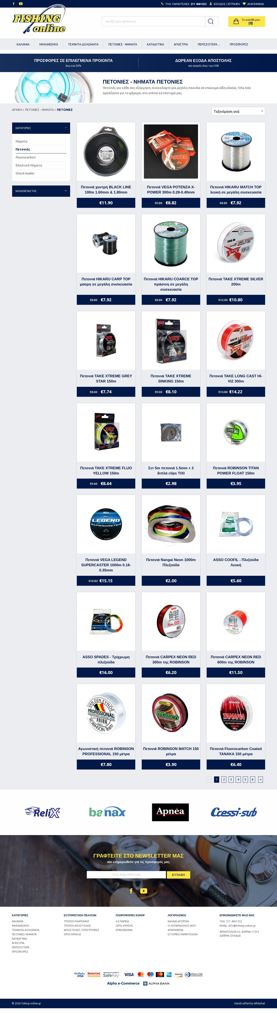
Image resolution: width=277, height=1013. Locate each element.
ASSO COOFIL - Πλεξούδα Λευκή (236, 567)
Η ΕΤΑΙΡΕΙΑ (122, 925)
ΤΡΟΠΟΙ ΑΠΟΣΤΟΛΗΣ (77, 930)
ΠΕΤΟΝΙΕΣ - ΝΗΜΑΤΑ (122, 44)
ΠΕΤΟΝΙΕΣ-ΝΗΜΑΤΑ (24, 938)
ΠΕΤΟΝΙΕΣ (65, 114)
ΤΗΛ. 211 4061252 (231, 925)
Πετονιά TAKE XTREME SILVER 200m (236, 286)
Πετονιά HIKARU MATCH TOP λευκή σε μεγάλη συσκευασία (236, 194)
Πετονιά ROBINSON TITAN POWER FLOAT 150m (236, 475)
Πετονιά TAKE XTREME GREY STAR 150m (106, 383)
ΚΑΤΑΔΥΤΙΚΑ (155, 44)
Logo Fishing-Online (39, 21)
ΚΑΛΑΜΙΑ (23, 44)
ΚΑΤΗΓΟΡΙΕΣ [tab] (23, 132)
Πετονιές (23, 154)
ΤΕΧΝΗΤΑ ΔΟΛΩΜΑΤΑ (83, 44)
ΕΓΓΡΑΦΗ (234, 3)
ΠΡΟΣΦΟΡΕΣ (239, 44)
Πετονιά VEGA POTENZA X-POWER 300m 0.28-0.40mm (171, 194)
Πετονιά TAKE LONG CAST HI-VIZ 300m (235, 383)
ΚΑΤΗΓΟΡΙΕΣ (20, 919)
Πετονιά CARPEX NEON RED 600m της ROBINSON (236, 664)
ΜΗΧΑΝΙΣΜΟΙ (48, 44)
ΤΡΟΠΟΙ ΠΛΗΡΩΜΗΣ (76, 925)
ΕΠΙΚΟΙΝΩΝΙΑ (124, 934)
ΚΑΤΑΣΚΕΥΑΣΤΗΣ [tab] (26, 195)
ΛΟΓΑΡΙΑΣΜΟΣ (177, 919)
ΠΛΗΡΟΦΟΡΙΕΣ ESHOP (130, 919)
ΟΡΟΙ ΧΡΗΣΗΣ (72, 938)
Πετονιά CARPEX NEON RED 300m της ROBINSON (171, 664)
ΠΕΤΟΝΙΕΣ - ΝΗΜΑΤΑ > (40, 114)
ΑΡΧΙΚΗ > (18, 114)
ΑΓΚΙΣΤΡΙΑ (181, 44)
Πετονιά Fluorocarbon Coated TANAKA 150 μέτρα (236, 756)
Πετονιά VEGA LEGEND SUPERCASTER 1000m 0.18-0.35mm (106, 570)
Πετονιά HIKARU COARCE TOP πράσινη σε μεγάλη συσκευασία (171, 289)
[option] (43, 817)
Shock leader (25, 178)
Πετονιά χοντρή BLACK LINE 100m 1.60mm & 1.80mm (106, 194)
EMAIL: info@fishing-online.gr (238, 930)
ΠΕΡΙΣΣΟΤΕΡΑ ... (209, 44)
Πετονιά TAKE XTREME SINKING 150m (171, 383)
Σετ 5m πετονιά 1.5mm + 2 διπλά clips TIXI (171, 475)
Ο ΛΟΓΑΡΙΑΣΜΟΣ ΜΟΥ (182, 930)
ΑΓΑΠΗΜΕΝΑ (175, 934)
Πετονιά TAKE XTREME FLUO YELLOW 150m (106, 475)
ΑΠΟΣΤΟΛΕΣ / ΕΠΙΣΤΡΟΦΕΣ (81, 934)
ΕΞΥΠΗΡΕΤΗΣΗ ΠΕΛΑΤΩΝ (80, 919)
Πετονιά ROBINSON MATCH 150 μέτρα (171, 756)
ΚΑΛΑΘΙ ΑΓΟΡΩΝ (178, 925)
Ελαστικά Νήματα (29, 170)
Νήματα (21, 146)
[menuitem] (23, 44)
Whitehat (259, 1008)
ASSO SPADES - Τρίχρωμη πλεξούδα (106, 664)
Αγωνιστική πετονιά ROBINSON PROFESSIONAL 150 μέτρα (106, 756)
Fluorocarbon (25, 162)
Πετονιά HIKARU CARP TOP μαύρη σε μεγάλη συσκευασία (106, 286)
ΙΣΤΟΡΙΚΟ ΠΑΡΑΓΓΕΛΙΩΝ (183, 938)
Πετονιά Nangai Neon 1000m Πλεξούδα (171, 567)
